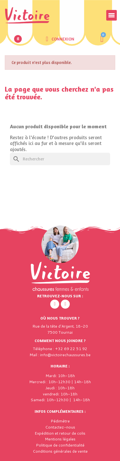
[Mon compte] (59, 39)
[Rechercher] (60, 159)
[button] (18, 39)
